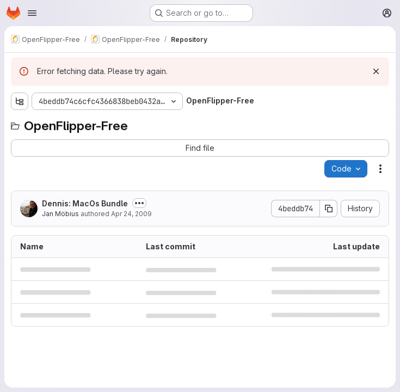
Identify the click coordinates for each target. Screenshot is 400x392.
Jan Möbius (60, 214)
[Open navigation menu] (32, 13)
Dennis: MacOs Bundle (85, 203)
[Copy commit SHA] (328, 208)
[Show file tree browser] (19, 101)
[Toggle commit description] (139, 203)
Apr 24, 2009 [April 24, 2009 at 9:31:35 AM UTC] (131, 214)
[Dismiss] (376, 71)
